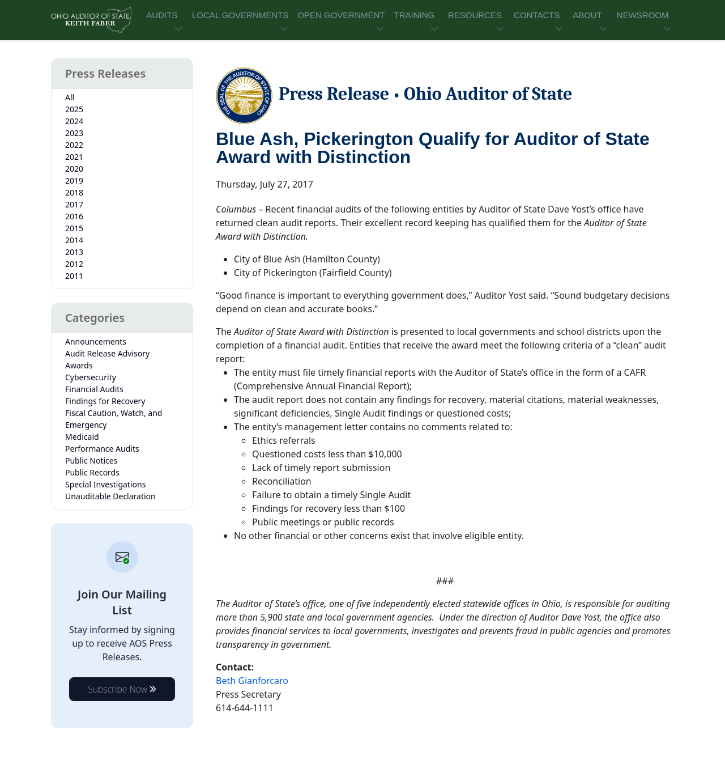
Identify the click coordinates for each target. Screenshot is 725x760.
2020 (74, 168)
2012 (74, 263)
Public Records (92, 472)
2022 (74, 144)
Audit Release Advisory (107, 353)
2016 (74, 216)
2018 (74, 192)
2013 (74, 252)
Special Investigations (105, 484)
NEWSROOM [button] (643, 15)
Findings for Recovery (105, 401)
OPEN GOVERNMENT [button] (341, 15)
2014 (74, 240)
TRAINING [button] (414, 15)
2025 (74, 109)
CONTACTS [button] (537, 15)
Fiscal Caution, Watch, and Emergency (113, 418)
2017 (74, 204)
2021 (74, 156)
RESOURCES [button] (475, 15)
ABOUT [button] (587, 15)
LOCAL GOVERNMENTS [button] (240, 15)
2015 (74, 228)
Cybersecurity (90, 377)
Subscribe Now (122, 689)
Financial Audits (94, 389)
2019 (74, 180)
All (69, 97)
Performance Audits (102, 448)
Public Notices (91, 460)
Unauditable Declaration (110, 496)
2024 (74, 121)
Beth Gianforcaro (252, 680)
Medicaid (82, 436)
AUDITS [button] (161, 15)
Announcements (95, 341)
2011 (74, 275)
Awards (79, 365)
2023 (74, 133)
